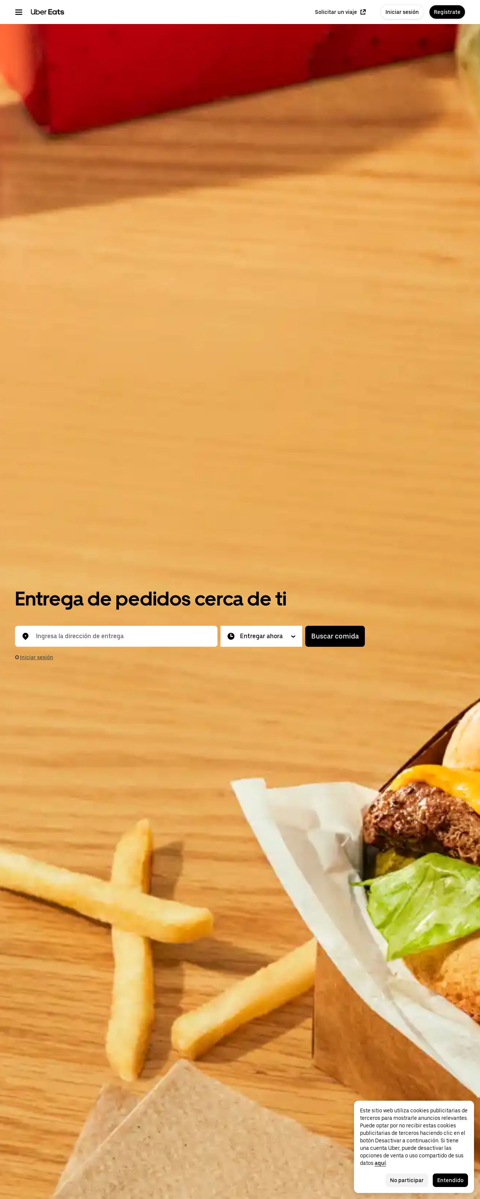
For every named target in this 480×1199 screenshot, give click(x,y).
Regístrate (447, 12)
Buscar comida (335, 636)
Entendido (450, 1180)
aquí (380, 1163)
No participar (407, 1180)
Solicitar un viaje (340, 12)
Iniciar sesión (402, 12)
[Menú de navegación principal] (19, 12)
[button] (261, 636)
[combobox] (122, 636)
